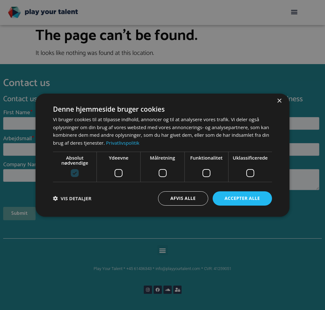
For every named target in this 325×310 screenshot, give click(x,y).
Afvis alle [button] (183, 198)
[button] (72, 198)
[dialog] (162, 154)
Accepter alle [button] (242, 198)
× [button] (279, 100)
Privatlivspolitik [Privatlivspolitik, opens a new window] (122, 143)
